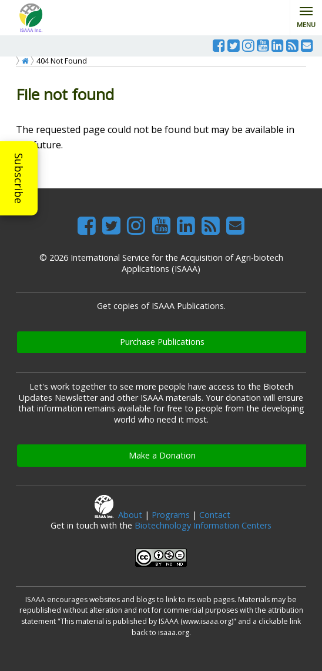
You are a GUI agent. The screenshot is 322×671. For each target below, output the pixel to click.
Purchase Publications (162, 341)
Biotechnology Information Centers (203, 525)
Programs (171, 514)
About (130, 514)
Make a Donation (162, 455)
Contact (214, 514)
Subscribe (19, 178)
